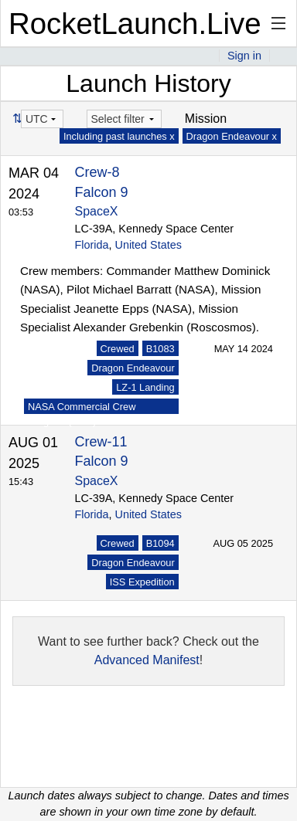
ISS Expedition (142, 582)
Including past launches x (119, 136)
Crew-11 (101, 442)
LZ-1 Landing (145, 387)
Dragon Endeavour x (231, 136)
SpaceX (96, 211)
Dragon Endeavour (132, 368)
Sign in (244, 55)
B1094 (160, 543)
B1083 (160, 349)
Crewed (118, 349)
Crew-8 (97, 172)
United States (148, 245)
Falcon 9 (101, 192)
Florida (92, 245)
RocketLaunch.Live (135, 23)
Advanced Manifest (147, 660)
